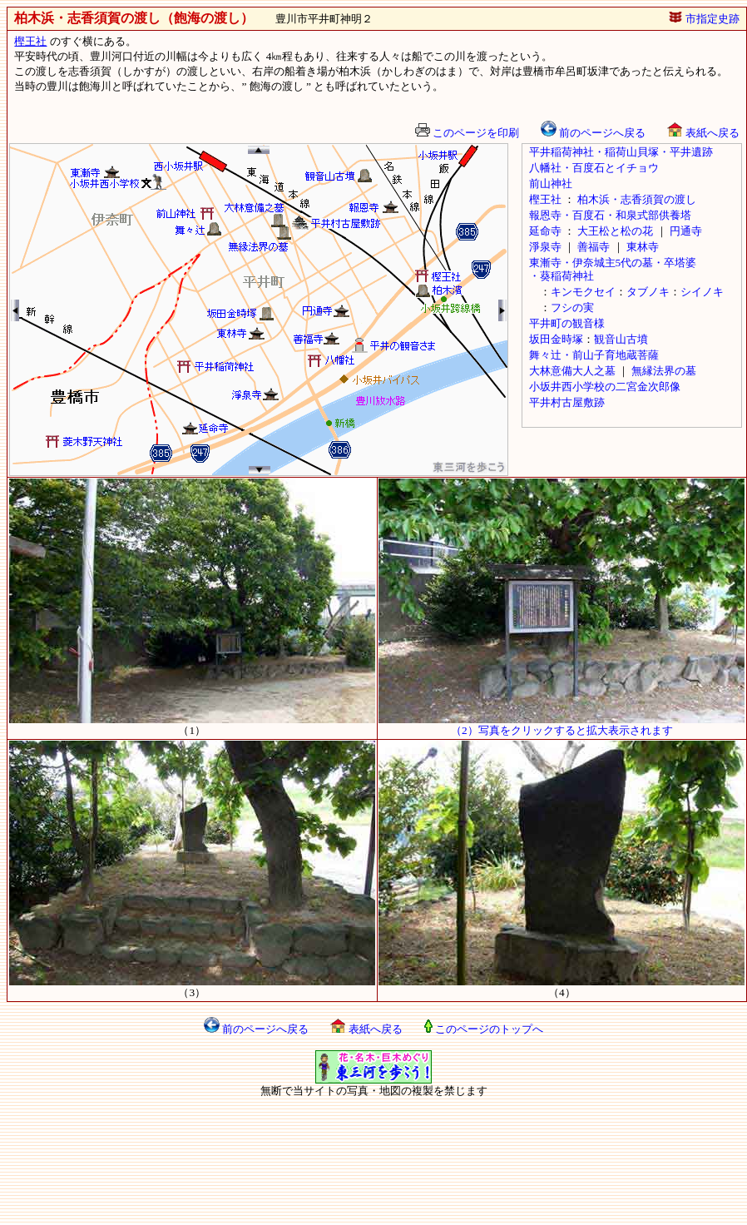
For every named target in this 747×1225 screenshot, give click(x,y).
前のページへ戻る (593, 132)
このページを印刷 (467, 132)
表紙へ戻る (703, 132)
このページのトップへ (483, 1029)
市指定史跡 (704, 18)
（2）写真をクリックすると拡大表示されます (561, 724)
